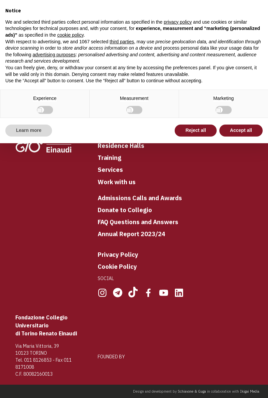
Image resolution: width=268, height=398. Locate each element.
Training (109, 157)
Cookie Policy (117, 266)
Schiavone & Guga (192, 391)
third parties (122, 41)
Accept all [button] (241, 130)
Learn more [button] (28, 130)
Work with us (117, 182)
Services (110, 169)
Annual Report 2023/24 (131, 233)
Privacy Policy (118, 254)
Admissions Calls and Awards (140, 198)
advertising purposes (54, 54)
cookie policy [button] (70, 35)
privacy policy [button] (178, 22)
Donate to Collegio (125, 209)
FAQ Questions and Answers (138, 221)
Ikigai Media (249, 391)
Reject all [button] (195, 130)
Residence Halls (121, 145)
